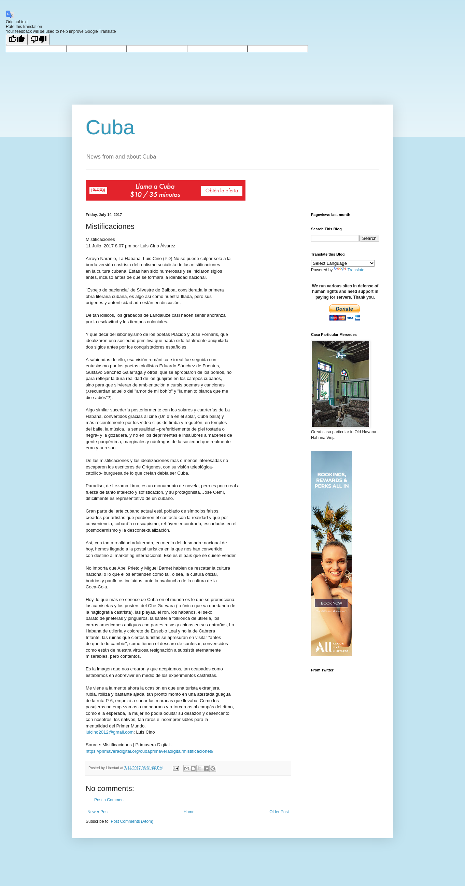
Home (189, 811)
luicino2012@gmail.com (109, 732)
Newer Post (98, 811)
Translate (349, 270)
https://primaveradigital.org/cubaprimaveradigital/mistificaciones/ (149, 751)
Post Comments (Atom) (132, 821)
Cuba (110, 127)
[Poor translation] (39, 39)
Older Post (279, 811)
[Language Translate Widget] (343, 263)
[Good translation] (17, 39)
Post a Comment (109, 800)
